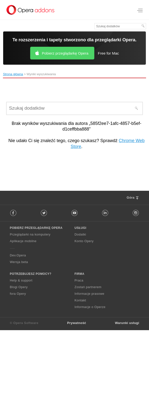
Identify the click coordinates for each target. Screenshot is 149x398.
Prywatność (76, 323)
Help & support (21, 280)
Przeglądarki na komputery (30, 234)
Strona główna (13, 74)
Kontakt (80, 300)
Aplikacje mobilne (23, 241)
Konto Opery (84, 241)
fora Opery (18, 293)
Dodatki (80, 234)
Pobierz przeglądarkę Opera (65, 53)
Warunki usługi (127, 323)
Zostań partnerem (87, 287)
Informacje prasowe (89, 293)
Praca (78, 280)
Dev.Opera (18, 255)
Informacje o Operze (89, 307)
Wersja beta (19, 262)
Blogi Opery (19, 287)
